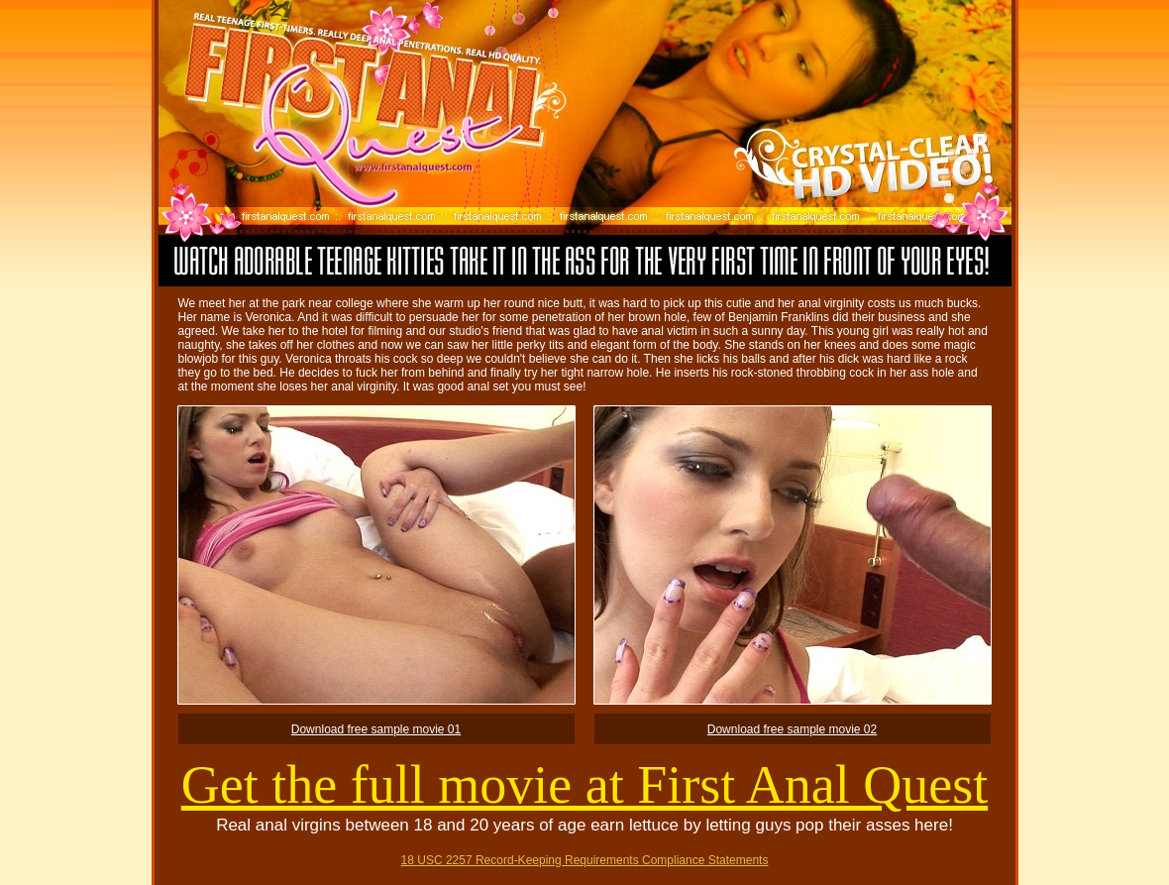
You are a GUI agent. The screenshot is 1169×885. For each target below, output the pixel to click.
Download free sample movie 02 (792, 729)
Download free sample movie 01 (376, 729)
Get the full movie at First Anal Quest (584, 785)
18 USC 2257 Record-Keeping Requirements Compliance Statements (585, 860)
